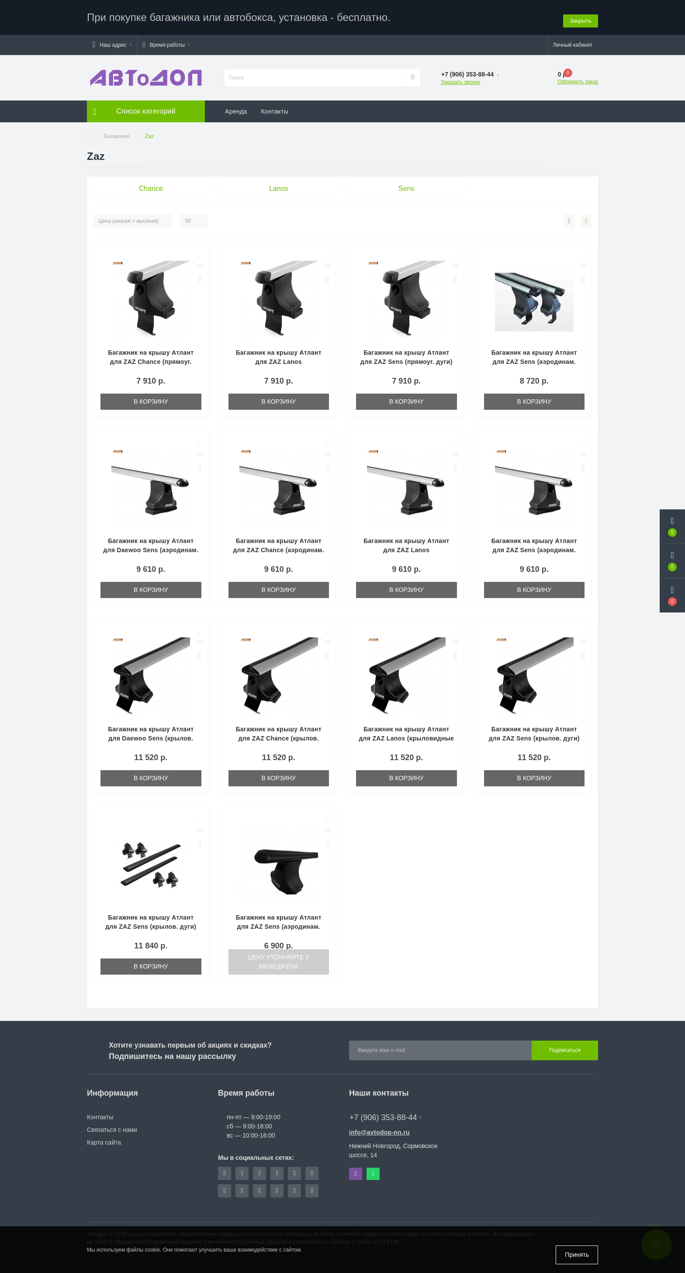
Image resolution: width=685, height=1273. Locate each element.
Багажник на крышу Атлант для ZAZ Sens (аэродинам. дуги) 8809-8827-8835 (534, 545)
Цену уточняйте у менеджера (278, 957)
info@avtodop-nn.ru (379, 1127)
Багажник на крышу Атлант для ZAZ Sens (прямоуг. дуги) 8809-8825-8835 (406, 357)
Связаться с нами (112, 1125)
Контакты (274, 107)
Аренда (236, 107)
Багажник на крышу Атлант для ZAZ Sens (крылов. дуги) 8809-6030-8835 (150, 922)
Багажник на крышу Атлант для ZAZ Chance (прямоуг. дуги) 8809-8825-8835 (151, 357)
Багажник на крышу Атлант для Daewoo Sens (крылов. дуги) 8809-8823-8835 (151, 734)
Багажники (117, 132)
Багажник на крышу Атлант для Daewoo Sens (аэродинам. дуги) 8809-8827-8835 (150, 545)
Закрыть (581, 15)
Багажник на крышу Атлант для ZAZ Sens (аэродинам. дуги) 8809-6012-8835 (534, 357)
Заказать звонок (460, 78)
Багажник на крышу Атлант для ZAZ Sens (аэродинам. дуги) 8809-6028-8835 (279, 922)
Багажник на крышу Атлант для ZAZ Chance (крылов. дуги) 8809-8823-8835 (279, 734)
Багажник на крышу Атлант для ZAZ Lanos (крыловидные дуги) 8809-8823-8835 (406, 734)
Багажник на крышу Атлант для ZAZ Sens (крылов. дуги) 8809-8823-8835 (534, 734)
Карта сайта (104, 1138)
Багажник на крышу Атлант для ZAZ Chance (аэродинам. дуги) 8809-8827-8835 (278, 545)
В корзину (151, 397)
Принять (577, 1254)
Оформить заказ (578, 77)
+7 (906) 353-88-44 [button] (385, 1113)
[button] (112, 41)
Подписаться (565, 1046)
